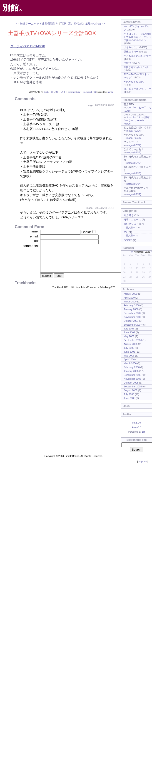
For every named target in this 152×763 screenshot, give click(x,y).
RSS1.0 (136, 422)
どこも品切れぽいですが (137, 56)
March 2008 (130, 301)
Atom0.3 (136, 427)
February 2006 (132, 367)
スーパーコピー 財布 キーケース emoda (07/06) (137, 120)
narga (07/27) (133, 145)
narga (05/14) (133, 183)
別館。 (14, 7)
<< (131, 252)
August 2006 (130, 344)
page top (142, 461)
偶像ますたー (131, 51)
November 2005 (132, 378)
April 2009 (129, 297)
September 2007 (133, 324)
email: (34, 236)
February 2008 (132, 305)
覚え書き (129, 215)
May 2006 (129, 355)
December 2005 (132, 375)
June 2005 (129, 398)
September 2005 (133, 386)
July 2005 (129, 394)
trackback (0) (89, 91)
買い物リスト (58, 91)
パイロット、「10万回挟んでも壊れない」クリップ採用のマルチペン (137, 37)
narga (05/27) (133, 163)
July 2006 (129, 348)
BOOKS (128, 240)
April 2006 (129, 359)
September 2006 (133, 340)
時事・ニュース (132, 219)
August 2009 (130, 293)
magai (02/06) (134, 130)
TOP (63, 23)
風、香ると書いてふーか (137, 88)
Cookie (86, 232)
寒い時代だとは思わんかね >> (86, 23)
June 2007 (129, 332)
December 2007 (132, 313)
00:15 (46, 91)
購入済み (130, 227)
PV (125, 232)
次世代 (127, 63)
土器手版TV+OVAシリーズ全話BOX (52, 33)
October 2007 (131, 320)
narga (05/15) (133, 173)
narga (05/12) (133, 194)
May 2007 (129, 336)
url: (36, 241)
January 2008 (131, 309)
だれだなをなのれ (134, 81)
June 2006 (129, 351)
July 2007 (129, 328)
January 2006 (131, 371)
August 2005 (130, 390)
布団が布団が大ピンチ (136, 67)
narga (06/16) (133, 152)
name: (34, 231)
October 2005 (131, 382)
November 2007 (132, 317)
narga (110, 91)
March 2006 (130, 363)
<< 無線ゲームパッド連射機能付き (37, 23)
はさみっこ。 (131, 47)
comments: (31, 246)
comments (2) (74, 91)
